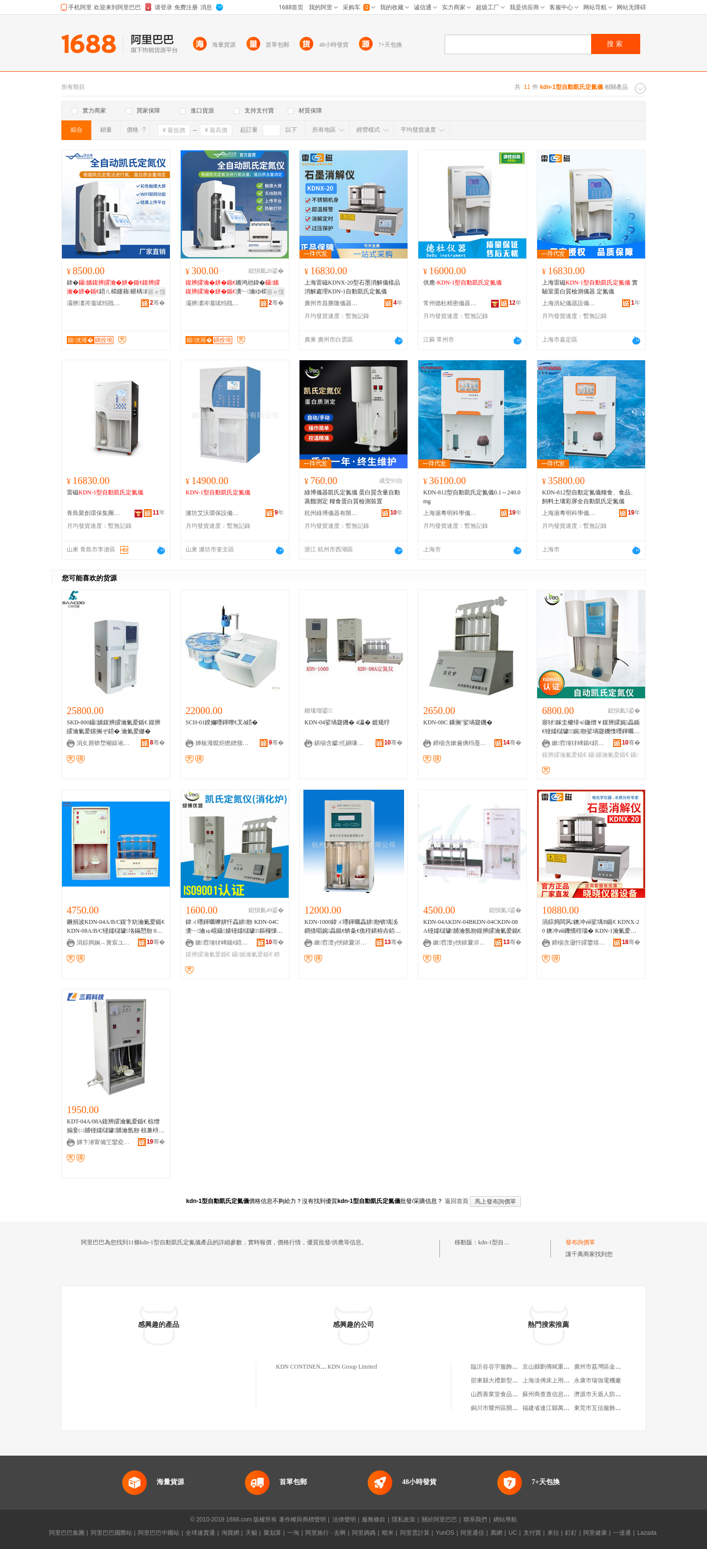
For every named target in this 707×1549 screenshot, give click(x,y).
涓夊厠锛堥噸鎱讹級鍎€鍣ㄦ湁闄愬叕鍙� (104, 743)
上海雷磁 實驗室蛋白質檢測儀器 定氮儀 (590, 287)
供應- (462, 282)
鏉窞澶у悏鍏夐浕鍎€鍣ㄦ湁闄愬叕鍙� (341, 942)
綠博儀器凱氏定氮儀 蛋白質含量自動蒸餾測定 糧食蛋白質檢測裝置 (352, 497)
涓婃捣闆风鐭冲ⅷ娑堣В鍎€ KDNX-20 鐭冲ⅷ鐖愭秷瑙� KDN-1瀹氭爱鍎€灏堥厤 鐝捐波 (590, 926)
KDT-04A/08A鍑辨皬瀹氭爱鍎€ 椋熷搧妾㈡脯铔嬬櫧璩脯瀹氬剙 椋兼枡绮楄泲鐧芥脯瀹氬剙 (115, 1126)
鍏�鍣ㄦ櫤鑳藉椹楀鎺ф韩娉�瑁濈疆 (114, 287)
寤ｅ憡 (156, 291)
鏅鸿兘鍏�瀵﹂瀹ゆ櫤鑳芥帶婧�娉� (233, 287)
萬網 (496, 1532)
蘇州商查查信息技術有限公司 (560, 1394)
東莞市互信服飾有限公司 (606, 1408)
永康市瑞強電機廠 (597, 1380)
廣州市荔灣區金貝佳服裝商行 (612, 1366)
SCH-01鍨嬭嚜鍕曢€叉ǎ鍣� (222, 722)
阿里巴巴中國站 (158, 1532)
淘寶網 (230, 1532)
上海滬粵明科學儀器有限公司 (450, 513)
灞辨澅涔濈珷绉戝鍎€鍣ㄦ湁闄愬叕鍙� (94, 303)
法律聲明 (344, 1519)
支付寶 (532, 1532)
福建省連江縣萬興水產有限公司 (563, 1408)
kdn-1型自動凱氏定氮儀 (508, 1242)
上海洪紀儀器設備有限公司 (569, 303)
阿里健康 (595, 1532)
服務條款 (373, 1519)
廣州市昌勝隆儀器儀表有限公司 (331, 303)
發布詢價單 (580, 1242)
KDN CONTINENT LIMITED (313, 1366)
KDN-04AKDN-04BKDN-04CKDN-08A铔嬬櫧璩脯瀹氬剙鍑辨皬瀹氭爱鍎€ (472, 926)
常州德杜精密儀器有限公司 (450, 303)
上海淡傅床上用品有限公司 (557, 1380)
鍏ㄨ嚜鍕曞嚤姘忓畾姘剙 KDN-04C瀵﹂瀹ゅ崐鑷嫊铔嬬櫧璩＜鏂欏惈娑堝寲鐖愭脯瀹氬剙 (234, 926)
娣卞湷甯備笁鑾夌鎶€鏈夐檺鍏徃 (104, 1142)
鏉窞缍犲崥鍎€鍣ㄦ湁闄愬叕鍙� (579, 743)
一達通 (622, 1532)
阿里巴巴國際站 (111, 1532)
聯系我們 (475, 1519)
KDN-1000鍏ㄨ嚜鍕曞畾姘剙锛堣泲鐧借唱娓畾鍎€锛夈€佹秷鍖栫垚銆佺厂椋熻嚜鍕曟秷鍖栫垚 (352, 926)
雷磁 (105, 492)
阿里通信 (472, 1532)
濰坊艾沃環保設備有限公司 (213, 513)
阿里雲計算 (415, 1532)
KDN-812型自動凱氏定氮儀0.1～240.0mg (471, 497)
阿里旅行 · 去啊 (325, 1532)
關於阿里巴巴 (439, 1519)
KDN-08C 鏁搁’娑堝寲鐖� (457, 722)
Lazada (646, 1532)
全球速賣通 (200, 1532)
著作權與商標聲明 (302, 1519)
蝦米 (388, 1532)
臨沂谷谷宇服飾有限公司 (503, 1366)
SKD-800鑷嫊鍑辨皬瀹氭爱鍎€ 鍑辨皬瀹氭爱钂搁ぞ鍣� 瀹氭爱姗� (114, 727)
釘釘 (571, 1532)
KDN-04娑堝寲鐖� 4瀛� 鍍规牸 (347, 722)
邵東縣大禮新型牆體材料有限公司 (515, 1380)
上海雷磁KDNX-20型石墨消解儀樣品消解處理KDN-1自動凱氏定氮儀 (352, 287)
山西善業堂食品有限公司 (503, 1394)
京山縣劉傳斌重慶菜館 (551, 1366)
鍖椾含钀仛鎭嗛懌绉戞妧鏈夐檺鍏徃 (341, 743)
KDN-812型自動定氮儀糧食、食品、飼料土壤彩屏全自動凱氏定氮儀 (589, 497)
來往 (553, 1532)
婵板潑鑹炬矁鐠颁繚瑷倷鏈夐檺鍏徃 (222, 743)
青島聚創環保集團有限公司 (94, 513)
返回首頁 (456, 1201)
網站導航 (505, 1519)
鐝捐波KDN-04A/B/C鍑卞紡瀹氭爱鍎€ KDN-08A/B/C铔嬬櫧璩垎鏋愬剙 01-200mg (115, 926)
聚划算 (272, 1532)
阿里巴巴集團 (66, 1532)
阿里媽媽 (364, 1532)
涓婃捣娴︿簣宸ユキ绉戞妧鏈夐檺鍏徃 (104, 942)
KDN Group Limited (352, 1366)
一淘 (293, 1532)
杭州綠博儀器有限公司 (331, 513)
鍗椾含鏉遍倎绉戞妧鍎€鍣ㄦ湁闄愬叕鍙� (460, 743)
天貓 (251, 1532)
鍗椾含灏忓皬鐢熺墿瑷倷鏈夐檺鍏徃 (579, 942)
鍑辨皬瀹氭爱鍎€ (564, 754)
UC (513, 1532)
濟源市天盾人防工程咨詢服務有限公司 (624, 1394)
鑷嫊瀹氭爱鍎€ (608, 754)
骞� (157, 302)
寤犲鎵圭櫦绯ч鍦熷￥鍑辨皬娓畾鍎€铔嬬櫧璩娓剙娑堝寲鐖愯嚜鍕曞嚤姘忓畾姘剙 (591, 727)
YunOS (444, 1532)
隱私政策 (403, 1519)
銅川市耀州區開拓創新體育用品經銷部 (521, 1408)
